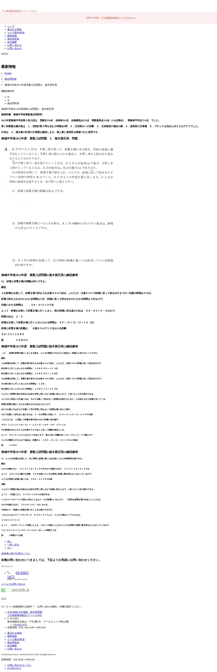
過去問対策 (13, 39)
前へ (9, 541)
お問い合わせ (14, 45)
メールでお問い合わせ (13, 584)
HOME (8, 73)
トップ (10, 26)
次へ (9, 548)
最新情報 (12, 35)
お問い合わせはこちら (19, 665)
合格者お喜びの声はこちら (15, 553)
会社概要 (12, 42)
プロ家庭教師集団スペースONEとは (118, 18)
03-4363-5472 (20, 624)
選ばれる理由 (14, 29)
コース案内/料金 (16, 32)
